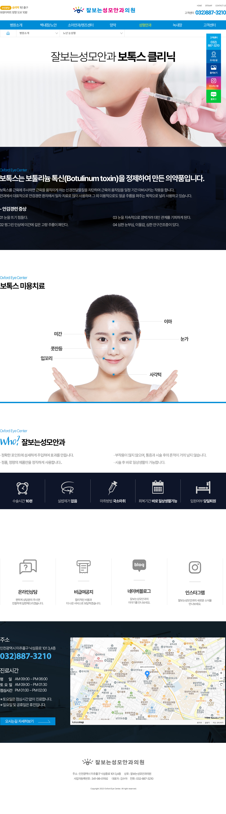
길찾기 (207, 738)
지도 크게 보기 (218, 738)
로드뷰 (199, 738)
